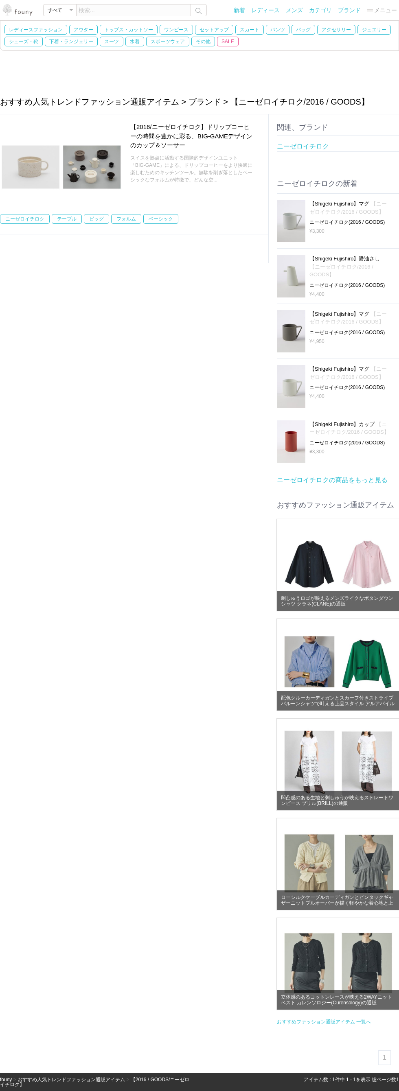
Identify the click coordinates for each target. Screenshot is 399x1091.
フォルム (126, 219)
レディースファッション (36, 30)
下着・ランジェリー (71, 41)
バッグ (303, 30)
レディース (265, 10)
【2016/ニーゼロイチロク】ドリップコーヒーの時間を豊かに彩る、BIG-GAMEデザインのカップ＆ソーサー (191, 136)
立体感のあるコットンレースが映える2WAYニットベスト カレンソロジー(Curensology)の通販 (336, 1000)
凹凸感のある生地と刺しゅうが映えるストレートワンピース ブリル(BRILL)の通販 (337, 800)
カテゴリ (320, 10)
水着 (135, 41)
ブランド (349, 10)
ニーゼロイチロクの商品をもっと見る (332, 480)
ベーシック (161, 219)
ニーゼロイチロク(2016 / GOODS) (347, 222)
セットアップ (214, 30)
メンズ (294, 10)
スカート (249, 30)
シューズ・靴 (23, 41)
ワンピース (176, 30)
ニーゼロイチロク (24, 219)
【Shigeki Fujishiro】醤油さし (344, 267)
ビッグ (96, 219)
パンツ (277, 30)
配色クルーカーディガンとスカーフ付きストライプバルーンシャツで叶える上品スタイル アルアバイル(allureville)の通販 (338, 703)
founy (6, 1079)
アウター (83, 30)
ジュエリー (374, 30)
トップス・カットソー (128, 30)
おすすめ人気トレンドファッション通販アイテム (71, 1079)
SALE (227, 41)
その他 (203, 41)
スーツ (111, 41)
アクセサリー (336, 30)
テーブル (67, 219)
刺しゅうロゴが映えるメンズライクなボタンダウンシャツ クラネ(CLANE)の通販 (337, 601)
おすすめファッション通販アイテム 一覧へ (324, 1022)
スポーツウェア (168, 41)
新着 (239, 10)
